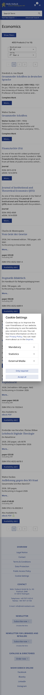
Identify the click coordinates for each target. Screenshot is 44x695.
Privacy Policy (16, 336)
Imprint (29, 339)
